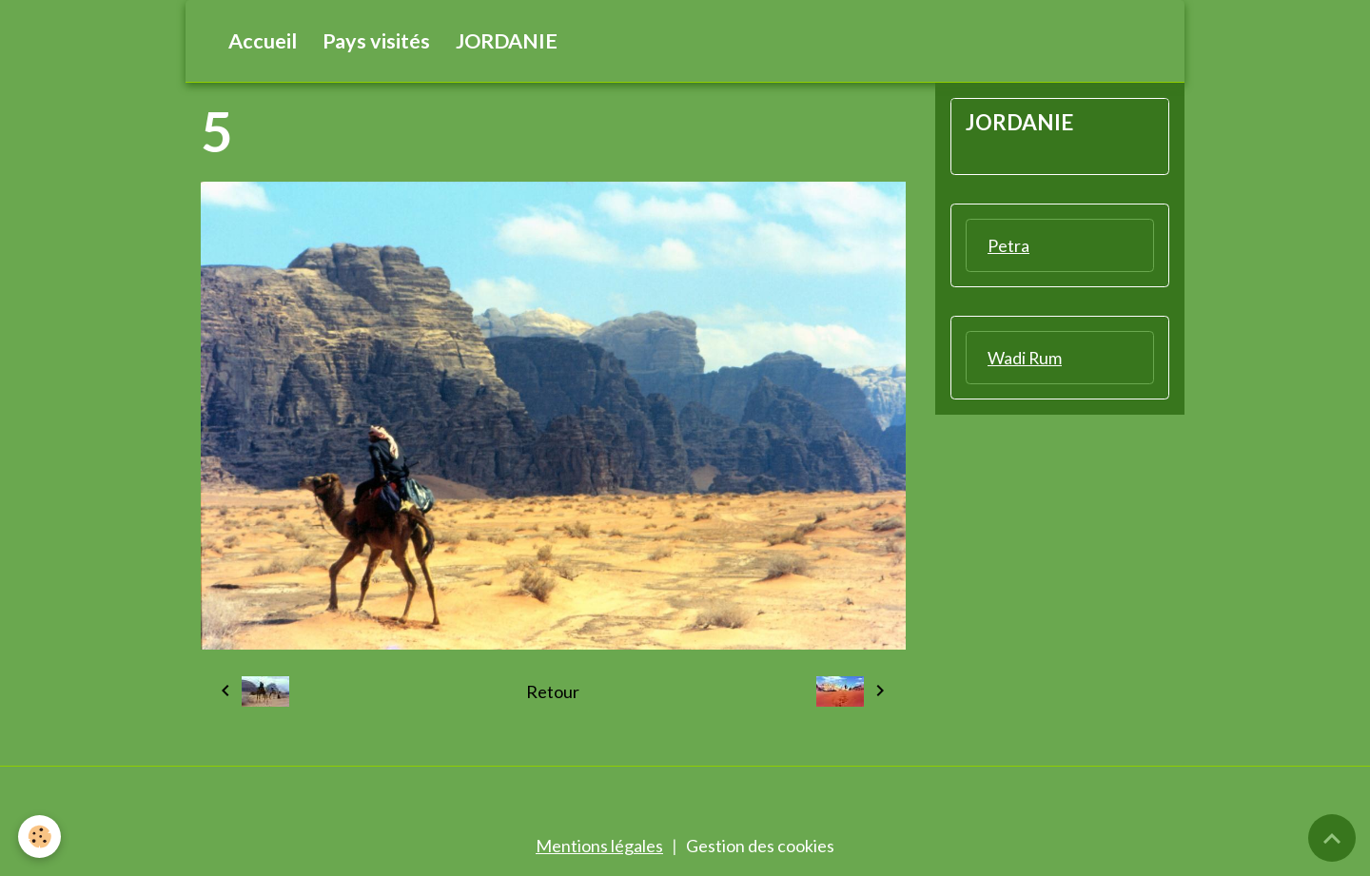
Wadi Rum (1025, 357)
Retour (552, 691)
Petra (1008, 245)
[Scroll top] (1332, 838)
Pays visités (376, 41)
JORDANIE (507, 41)
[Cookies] (40, 836)
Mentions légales (599, 845)
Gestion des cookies (760, 845)
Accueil (262, 41)
